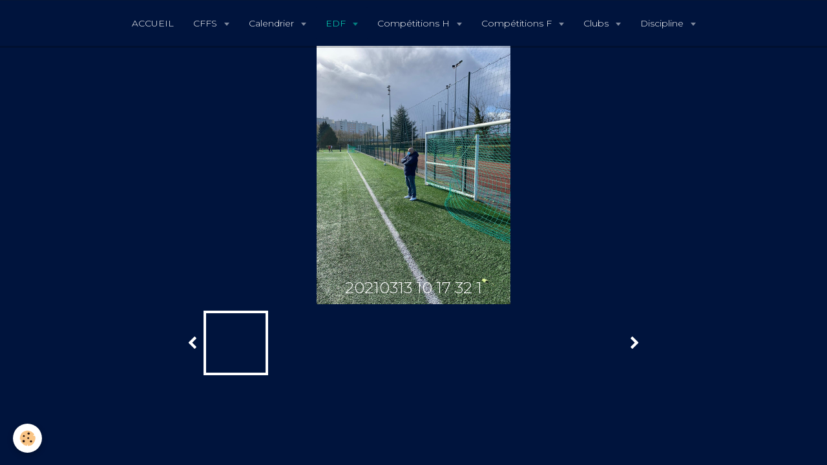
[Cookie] (27, 438)
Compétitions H (414, 23)
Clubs (597, 23)
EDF (337, 23)
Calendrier (273, 23)
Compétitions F (517, 23)
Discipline (663, 23)
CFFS (206, 23)
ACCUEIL (153, 23)
